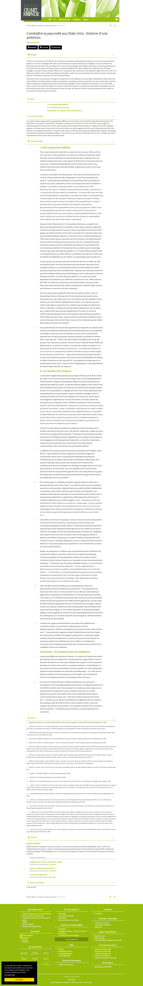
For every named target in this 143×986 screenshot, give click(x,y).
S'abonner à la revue (101, 923)
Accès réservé (88, 982)
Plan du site (71, 979)
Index (86, 20)
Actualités (98, 914)
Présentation (64, 20)
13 (69, 485)
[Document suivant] (114, 26)
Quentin (32, 42)
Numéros (76, 20)
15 (81, 588)
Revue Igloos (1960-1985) (103, 967)
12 (46, 453)
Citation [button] (44, 47)
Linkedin (25, 942)
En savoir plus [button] (10, 975)
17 (44, 699)
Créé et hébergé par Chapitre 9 (60, 982)
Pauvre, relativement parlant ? (42, 868)
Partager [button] (56, 47)
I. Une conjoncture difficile (57, 104)
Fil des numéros (27, 935)
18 (54, 708)
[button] (54, 19)
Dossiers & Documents (66, 965)
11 (89, 445)
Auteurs (61, 949)
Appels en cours (100, 936)
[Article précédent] (110, 26)
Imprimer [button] (32, 47)
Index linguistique (64, 956)
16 (45, 632)
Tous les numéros (71, 939)
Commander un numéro (103, 925)
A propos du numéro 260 (103, 949)
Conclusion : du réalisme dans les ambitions (64, 110)
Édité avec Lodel (77, 982)
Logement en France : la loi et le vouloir (46, 862)
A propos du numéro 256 (103, 953)
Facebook (25, 938)
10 (72, 433)
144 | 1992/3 (52, 871)
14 (49, 563)
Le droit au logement (38, 874)
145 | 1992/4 (52, 864)
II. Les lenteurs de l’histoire (58, 107)
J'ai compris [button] (19, 979)
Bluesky (25, 940)
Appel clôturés (100, 938)
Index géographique (65, 953)
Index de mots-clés (64, 951)
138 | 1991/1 (52, 877)
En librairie (98, 927)
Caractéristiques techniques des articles (108, 940)
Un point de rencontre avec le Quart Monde (36, 914)
